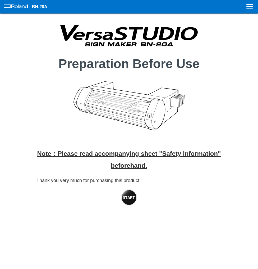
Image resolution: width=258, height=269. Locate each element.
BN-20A (39, 7)
